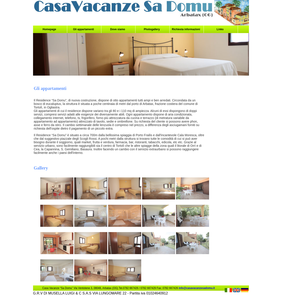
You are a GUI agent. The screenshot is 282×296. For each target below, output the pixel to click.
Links (220, 29)
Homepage (49, 29)
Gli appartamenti (83, 29)
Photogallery (152, 29)
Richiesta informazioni (186, 29)
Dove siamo (117, 29)
